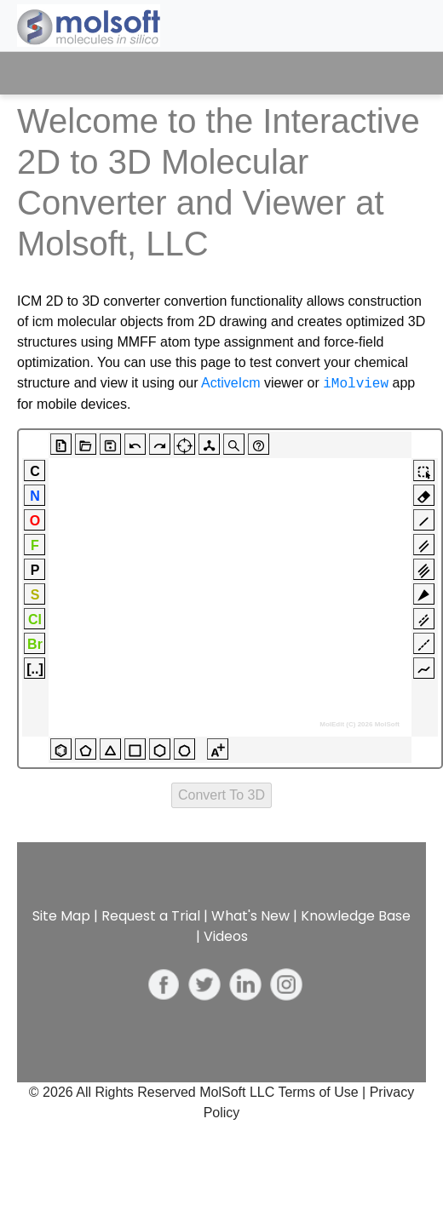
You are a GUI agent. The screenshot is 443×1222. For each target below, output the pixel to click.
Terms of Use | (323, 1092)
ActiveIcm (230, 383)
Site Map (61, 916)
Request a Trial (150, 916)
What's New (250, 916)
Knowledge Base (356, 916)
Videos (226, 936)
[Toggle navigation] (398, 73)
